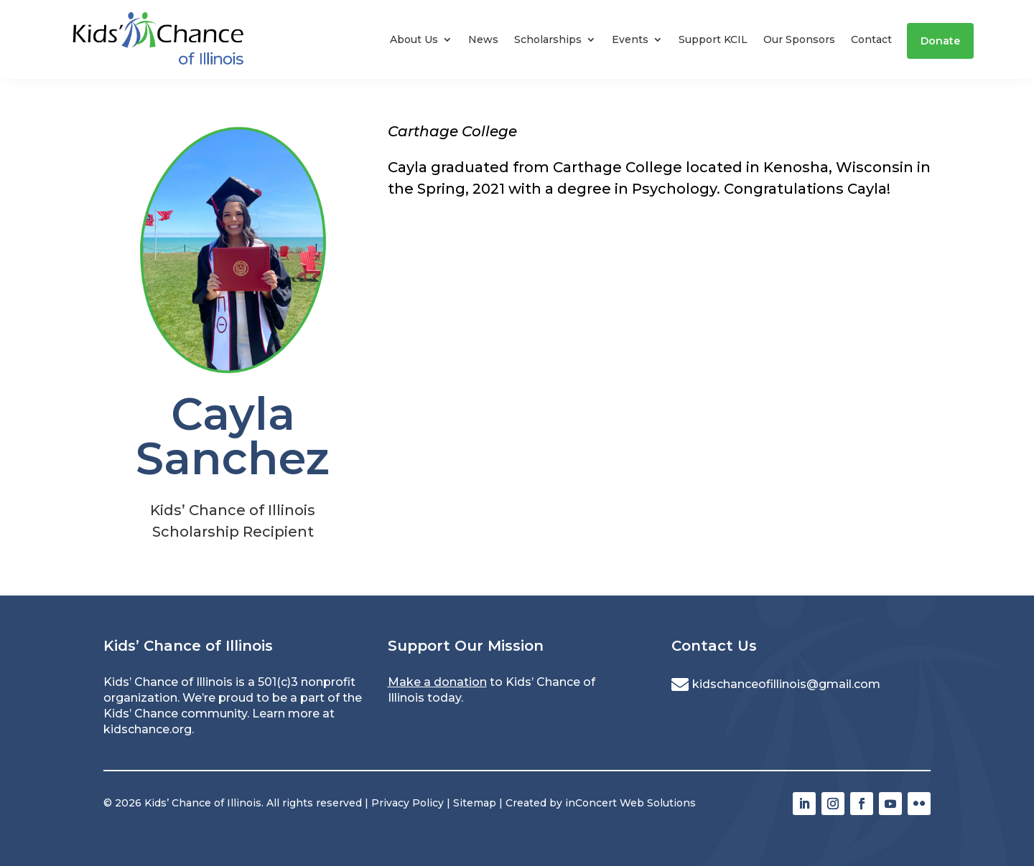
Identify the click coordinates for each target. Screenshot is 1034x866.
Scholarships (548, 39)
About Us (414, 39)
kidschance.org (147, 729)
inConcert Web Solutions (630, 802)
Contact (871, 39)
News (483, 39)
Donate (940, 40)
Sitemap (474, 802)
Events (630, 39)
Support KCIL (713, 39)
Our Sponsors (799, 39)
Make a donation (437, 682)
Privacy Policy (407, 802)
